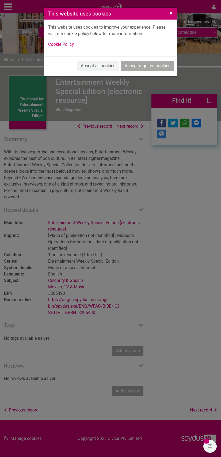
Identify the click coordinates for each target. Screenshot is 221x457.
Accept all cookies (98, 65)
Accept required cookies (147, 65)
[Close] (171, 13)
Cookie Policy (61, 44)
